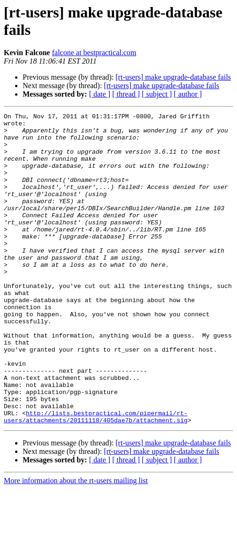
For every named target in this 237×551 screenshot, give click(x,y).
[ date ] (99, 94)
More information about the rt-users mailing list (76, 543)
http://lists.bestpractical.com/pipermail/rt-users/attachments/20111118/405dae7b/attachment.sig (96, 477)
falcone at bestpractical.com (94, 53)
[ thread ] (126, 94)
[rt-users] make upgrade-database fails (173, 77)
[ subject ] (157, 94)
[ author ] (188, 94)
